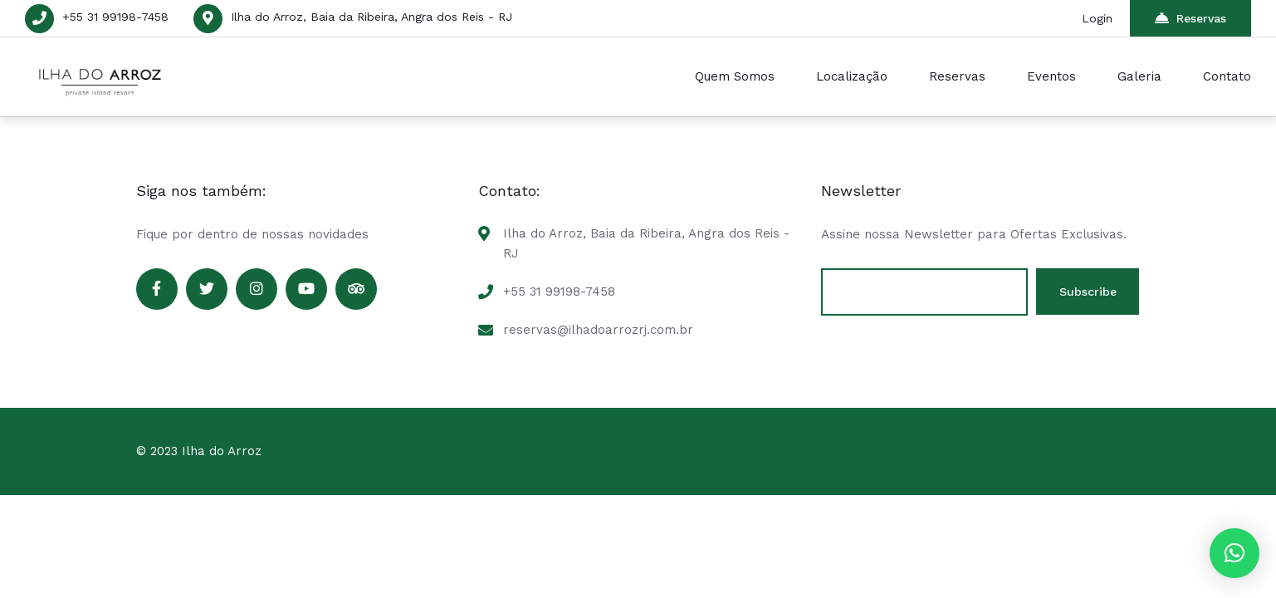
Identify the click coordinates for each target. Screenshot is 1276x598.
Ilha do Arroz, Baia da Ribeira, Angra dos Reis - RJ (371, 16)
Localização (851, 76)
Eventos (1051, 76)
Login (1098, 18)
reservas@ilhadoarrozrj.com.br (598, 329)
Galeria (1139, 76)
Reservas (1190, 18)
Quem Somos (735, 76)
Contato (1227, 76)
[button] (1234, 553)
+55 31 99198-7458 (115, 16)
